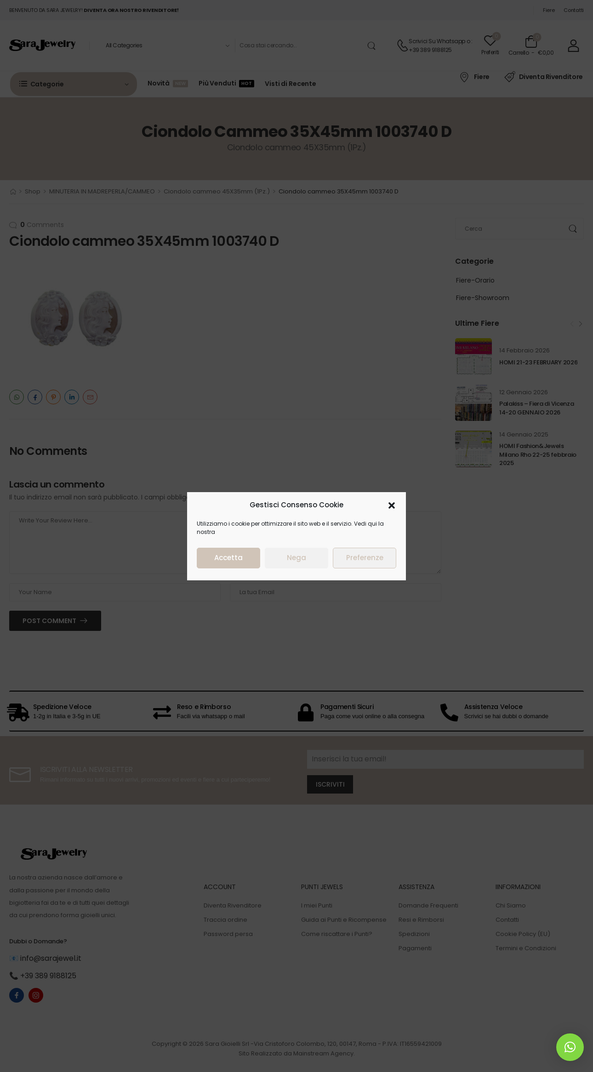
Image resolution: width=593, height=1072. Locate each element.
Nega (406, 601)
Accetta (338, 601)
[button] (501, 547)
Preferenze (474, 601)
